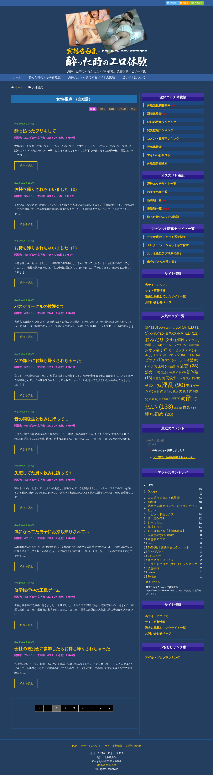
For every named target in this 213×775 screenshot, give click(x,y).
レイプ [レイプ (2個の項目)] (151, 366)
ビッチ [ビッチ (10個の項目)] (154, 360)
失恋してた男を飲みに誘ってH (42, 473)
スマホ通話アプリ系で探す (164, 253)
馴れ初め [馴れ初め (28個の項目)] (159, 414)
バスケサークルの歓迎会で (39, 306)
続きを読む (26, 165)
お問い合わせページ (158, 302)
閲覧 (111, 109)
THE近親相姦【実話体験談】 (167, 531)
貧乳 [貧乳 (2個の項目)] (153, 399)
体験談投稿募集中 (161, 105)
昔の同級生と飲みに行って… (41, 419)
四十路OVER (156, 518)
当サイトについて (134, 77)
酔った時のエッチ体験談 (45, 77)
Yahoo (152, 501)
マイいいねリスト (158, 155)
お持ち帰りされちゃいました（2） (46, 189)
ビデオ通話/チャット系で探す (166, 236)
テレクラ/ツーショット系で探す (168, 245)
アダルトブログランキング (162, 657)
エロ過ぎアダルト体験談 (164, 497)
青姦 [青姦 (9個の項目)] (189, 407)
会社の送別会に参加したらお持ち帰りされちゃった (62, 648)
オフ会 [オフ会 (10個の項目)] (158, 350)
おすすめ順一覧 (157, 191)
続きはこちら (153, 582)
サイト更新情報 (155, 290)
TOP (74, 745)
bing (150, 543)
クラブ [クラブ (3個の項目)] (159, 355)
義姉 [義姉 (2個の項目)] (187, 391)
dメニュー (154, 555)
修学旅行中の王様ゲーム (37, 590)
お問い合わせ (133, 745)
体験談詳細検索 (157, 163)
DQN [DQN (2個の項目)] (164, 327)
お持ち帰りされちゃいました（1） (46, 248)
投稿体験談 (154, 146)
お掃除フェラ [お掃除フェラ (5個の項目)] (187, 340)
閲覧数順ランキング (160, 130)
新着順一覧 (156, 200)
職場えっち (155, 526)
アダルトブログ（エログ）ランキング (172, 564)
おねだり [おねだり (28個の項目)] (159, 339)
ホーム (16, 77)
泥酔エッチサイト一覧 (161, 183)
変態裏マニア (156, 539)
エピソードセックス (161, 514)
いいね (122, 109)
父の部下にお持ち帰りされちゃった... (174, 457)
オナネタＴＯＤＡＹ (161, 560)
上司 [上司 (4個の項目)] (163, 366)
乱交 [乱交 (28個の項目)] (189, 365)
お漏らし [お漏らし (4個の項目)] (153, 345)
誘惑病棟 (153, 568)
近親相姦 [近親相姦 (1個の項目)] (165, 399)
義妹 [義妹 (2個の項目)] (177, 391)
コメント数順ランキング (163, 138)
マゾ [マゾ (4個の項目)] (170, 360)
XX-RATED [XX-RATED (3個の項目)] (159, 333)
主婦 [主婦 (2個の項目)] (174, 366)
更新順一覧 (158, 208)
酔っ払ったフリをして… (37, 131)
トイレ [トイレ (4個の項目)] (193, 355)
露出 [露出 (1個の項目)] (178, 408)
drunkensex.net (106, 764)
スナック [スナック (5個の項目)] (176, 355)
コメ (133, 109)
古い (102, 109)
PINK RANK (155, 551)
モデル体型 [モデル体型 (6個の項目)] (187, 360)
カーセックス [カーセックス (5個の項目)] (180, 350)
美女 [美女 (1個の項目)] (168, 391)
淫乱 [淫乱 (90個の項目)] (173, 385)
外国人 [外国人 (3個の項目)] (189, 378)
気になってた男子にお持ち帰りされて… (51, 531)
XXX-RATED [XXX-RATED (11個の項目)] (183, 333)
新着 (92, 109)
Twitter (152, 576)
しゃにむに (155, 522)
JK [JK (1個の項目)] (172, 328)
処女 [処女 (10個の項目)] (152, 372)
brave (151, 572)
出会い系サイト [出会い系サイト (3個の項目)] (173, 372)
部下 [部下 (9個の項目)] (179, 399)
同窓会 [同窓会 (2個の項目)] (159, 378)
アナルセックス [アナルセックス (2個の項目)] (174, 345)
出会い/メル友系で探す (162, 261)
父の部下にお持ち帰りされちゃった (47, 360)
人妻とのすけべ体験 (161, 535)
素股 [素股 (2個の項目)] (158, 391)
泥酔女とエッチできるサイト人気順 (91, 77)
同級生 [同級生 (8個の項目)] (174, 378)
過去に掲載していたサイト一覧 (165, 296)
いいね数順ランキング (161, 122)
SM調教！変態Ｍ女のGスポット (168, 547)
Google (152, 491)
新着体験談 (156, 113)
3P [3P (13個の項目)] (151, 327)
